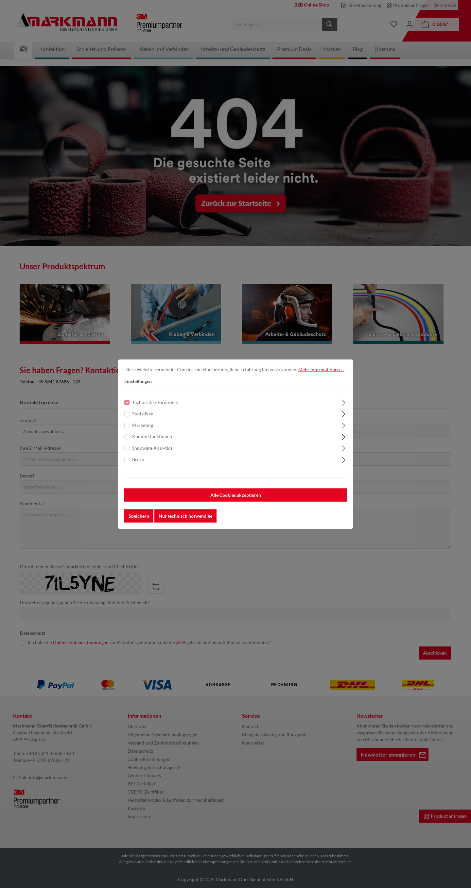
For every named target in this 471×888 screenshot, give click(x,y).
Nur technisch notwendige (185, 520)
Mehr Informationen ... (321, 374)
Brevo (138, 463)
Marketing (142, 429)
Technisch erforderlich (155, 406)
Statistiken (142, 418)
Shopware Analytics (152, 452)
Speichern (139, 520)
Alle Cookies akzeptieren (235, 499)
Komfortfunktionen (152, 441)
